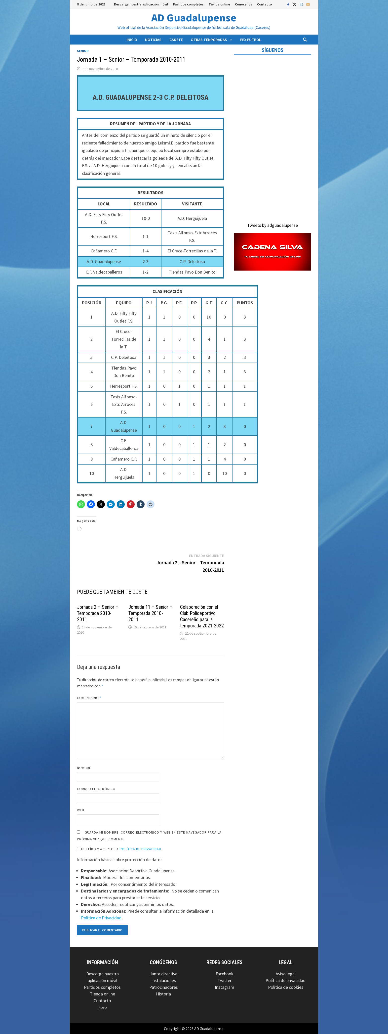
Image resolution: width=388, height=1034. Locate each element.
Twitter (225, 980)
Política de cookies (285, 987)
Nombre (84, 767)
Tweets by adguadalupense (272, 225)
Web (80, 810)
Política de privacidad (286, 980)
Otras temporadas (209, 39)
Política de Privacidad (140, 849)
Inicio (132, 39)
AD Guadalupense (193, 17)
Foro (102, 1007)
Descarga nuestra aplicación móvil (141, 4)
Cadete (176, 39)
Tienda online (219, 4)
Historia (163, 994)
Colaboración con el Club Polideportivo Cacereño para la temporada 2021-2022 (202, 616)
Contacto (264, 4)
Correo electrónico (96, 789)
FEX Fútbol (250, 39)
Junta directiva (163, 974)
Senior (83, 50)
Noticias (153, 39)
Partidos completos (188, 4)
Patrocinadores (163, 987)
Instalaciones (163, 980)
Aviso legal (286, 974)
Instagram (224, 987)
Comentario (89, 698)
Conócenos (243, 4)
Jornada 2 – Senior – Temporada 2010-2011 (97, 613)
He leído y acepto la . (119, 849)
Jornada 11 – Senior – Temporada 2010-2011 (150, 613)
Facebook (224, 974)
